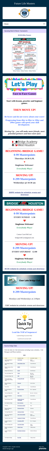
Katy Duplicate (20, 402)
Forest (19, 386)
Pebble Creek (20, 427)
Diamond (19, 383)
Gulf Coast (20, 395)
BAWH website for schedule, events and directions (24, 193)
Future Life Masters (24, 3)
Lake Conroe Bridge (21, 414)
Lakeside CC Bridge (21, 418)
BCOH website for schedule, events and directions (24, 269)
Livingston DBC (21, 421)
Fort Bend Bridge (21, 389)
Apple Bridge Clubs (21, 363)
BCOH (19, 370)
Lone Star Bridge (21, 424)
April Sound (20, 359)
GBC (18, 393)
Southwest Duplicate (21, 430)
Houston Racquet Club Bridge (21, 400)
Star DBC (19, 437)
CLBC (19, 373)
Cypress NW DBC (21, 378)
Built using (42, 448)
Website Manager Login (8, 448)
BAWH (19, 367)
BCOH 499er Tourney (24, 35)
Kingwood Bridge (21, 408)
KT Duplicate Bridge (21, 405)
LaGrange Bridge (21, 411)
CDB (18, 376)
